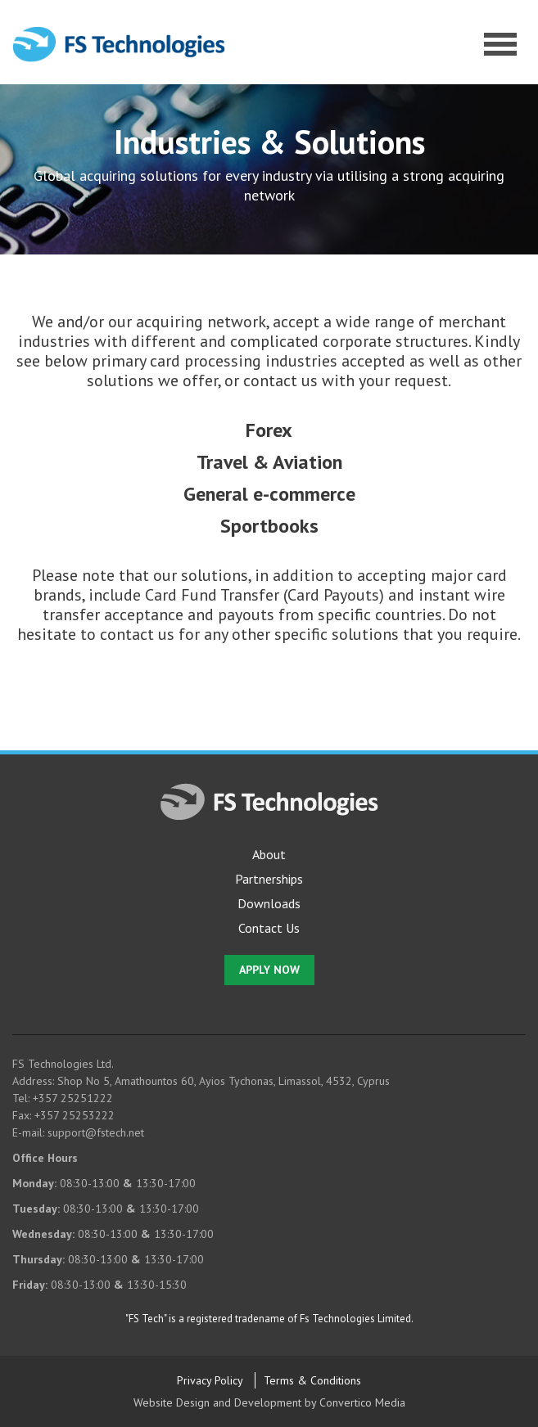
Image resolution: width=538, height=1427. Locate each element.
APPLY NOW (269, 969)
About (269, 854)
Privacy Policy (210, 1380)
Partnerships (269, 879)
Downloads (269, 903)
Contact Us (269, 928)
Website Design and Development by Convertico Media (269, 1402)
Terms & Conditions (312, 1380)
